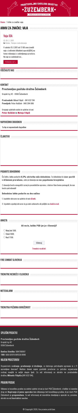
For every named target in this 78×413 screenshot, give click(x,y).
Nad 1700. (10, 237)
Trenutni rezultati (39, 248)
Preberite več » (10, 62)
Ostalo (7, 43)
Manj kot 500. (11, 230)
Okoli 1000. (10, 233)
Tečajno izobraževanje (19, 43)
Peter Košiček (8, 112)
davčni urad (54, 203)
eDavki (33, 198)
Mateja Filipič (24, 112)
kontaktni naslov (20, 398)
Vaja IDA (7, 35)
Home (2, 22)
